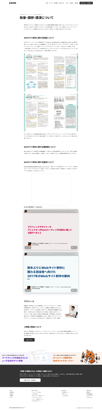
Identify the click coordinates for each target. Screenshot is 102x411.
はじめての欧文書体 (28, 207)
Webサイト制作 (34, 390)
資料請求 (76, 3)
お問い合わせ (89, 390)
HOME (11, 390)
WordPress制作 (35, 394)
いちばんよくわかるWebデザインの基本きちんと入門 (58, 42)
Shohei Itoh (39, 207)
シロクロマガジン (90, 395)
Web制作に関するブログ (40, 134)
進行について (64, 394)
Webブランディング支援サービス (38, 395)
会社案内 (71, 3)
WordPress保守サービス (36, 400)
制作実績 (56, 3)
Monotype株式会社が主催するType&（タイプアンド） (37, 166)
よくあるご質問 (65, 395)
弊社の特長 (12, 392)
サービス (51, 3)
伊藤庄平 (26, 305)
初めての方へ (61, 3)
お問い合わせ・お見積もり (86, 3)
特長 (47, 3)
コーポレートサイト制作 (36, 392)
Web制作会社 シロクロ (24, 14)
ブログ (67, 3)
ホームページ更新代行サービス (37, 399)
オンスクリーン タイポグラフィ (35, 50)
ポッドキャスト (89, 397)
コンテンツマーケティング (37, 397)
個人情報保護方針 (90, 394)
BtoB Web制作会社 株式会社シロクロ (17, 407)
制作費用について (65, 392)
